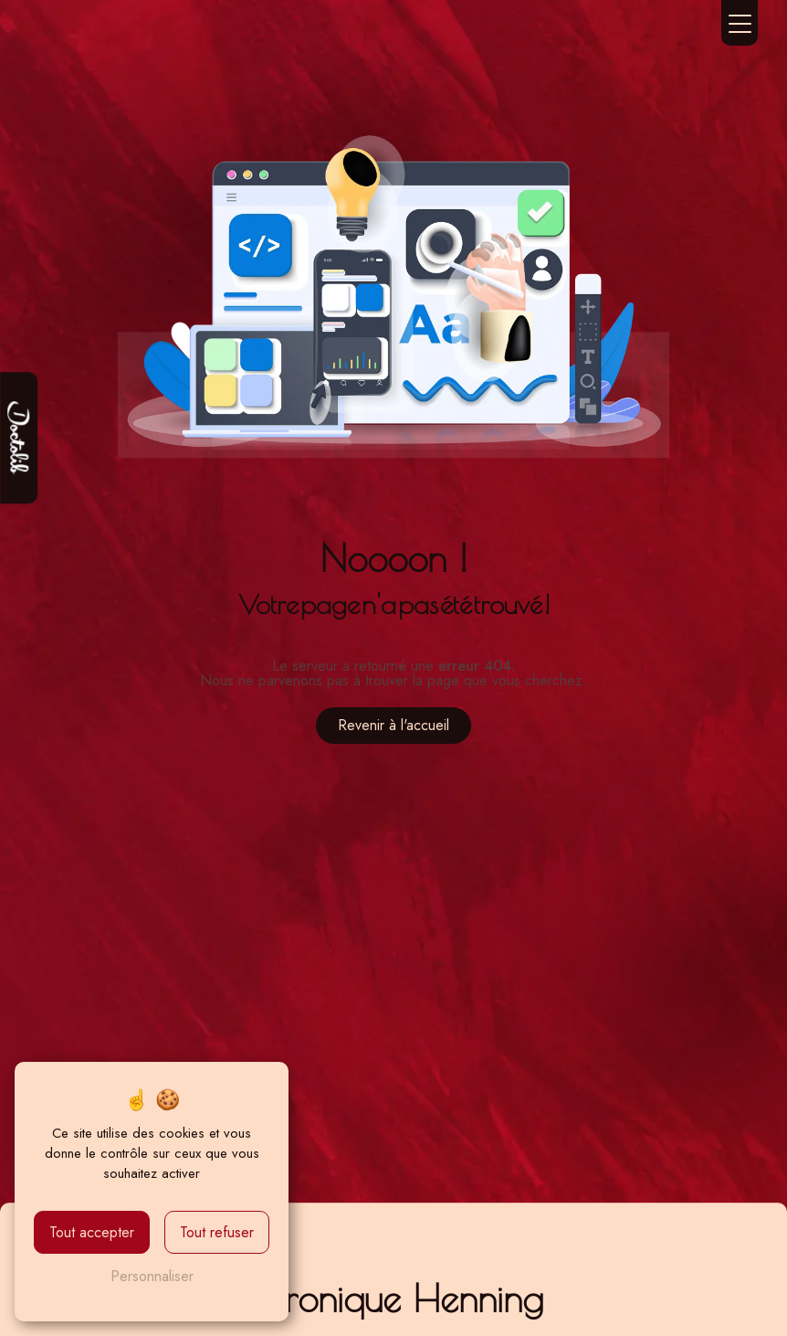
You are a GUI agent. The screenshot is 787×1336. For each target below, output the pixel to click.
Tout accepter (91, 1232)
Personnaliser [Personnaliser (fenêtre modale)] (152, 1276)
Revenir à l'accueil (393, 725)
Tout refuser (217, 1232)
